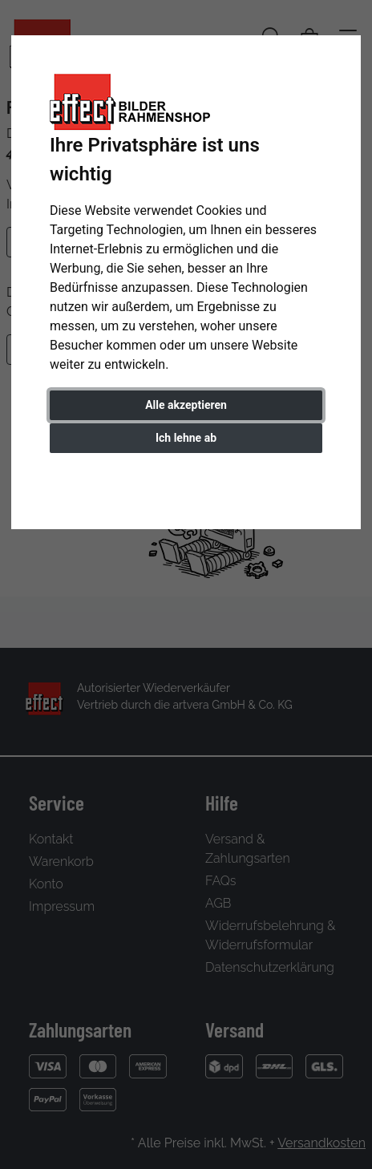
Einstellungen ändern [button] (186, 471)
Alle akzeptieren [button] (186, 404)
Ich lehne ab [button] (186, 437)
